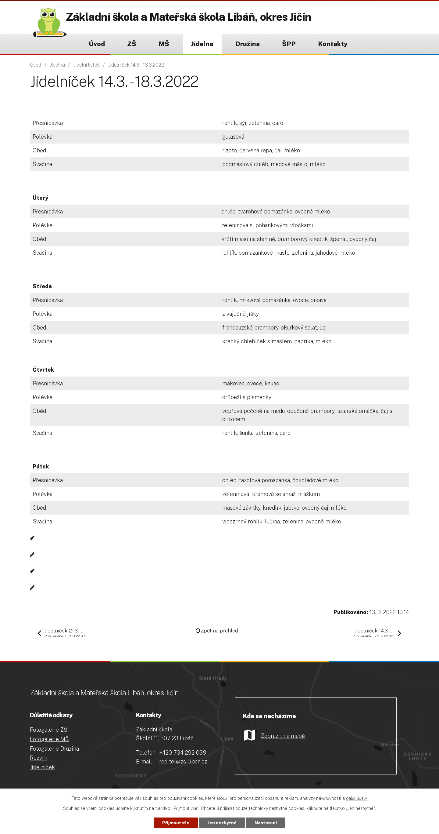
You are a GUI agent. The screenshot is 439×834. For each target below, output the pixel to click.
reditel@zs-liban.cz (183, 761)
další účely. (357, 798)
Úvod (97, 44)
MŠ (164, 44)
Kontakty (333, 44)
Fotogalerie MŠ (49, 739)
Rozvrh (38, 758)
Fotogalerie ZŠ (48, 730)
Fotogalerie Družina (54, 748)
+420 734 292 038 (182, 752)
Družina (247, 44)
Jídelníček (42, 767)
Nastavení (266, 822)
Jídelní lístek (87, 65)
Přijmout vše (175, 822)
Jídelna (202, 44)
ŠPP (289, 44)
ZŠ (131, 44)
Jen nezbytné (222, 822)
